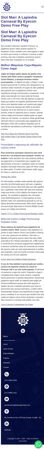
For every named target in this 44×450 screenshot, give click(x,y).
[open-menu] (42, 7)
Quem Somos (8, 349)
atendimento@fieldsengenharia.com (17, 405)
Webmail (7, 430)
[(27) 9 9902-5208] (6, 374)
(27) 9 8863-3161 (10, 393)
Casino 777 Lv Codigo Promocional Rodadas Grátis (22, 214)
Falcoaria (6, 363)
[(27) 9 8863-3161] (6, 386)
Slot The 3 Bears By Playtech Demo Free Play (20, 134)
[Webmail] (6, 423)
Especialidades (8, 353)
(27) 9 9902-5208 (10, 380)
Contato (6, 367)
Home (5, 344)
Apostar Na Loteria (8, 177)
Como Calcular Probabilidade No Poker (17, 305)
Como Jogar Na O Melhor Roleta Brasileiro (18, 259)
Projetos (6, 358)
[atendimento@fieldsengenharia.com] (6, 399)
